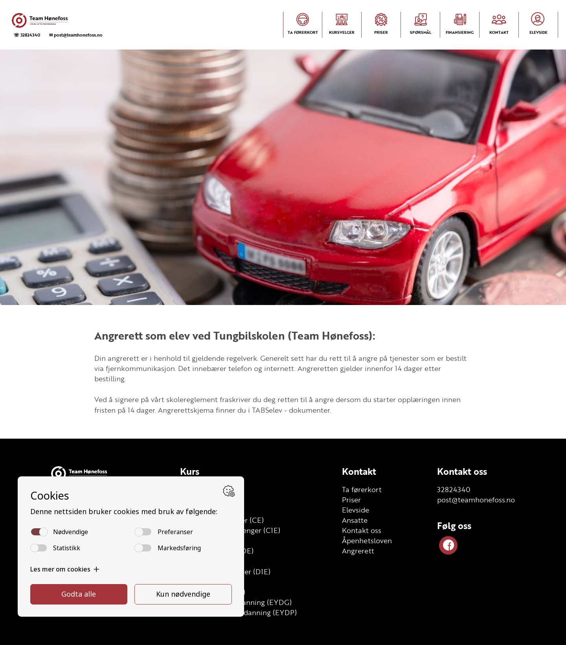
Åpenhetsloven (367, 540)
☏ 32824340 (27, 34)
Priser (351, 499)
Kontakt (359, 471)
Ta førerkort (362, 489)
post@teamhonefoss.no (476, 499)
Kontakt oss (361, 530)
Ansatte (355, 520)
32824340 (453, 489)
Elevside (355, 510)
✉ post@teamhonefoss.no (76, 34)
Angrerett (358, 551)
